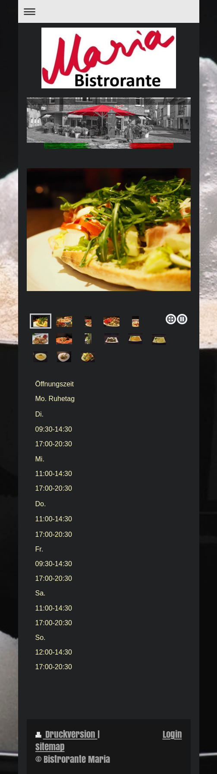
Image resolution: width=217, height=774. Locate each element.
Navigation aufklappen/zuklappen (108, 11)
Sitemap (50, 746)
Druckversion (66, 734)
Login (172, 734)
